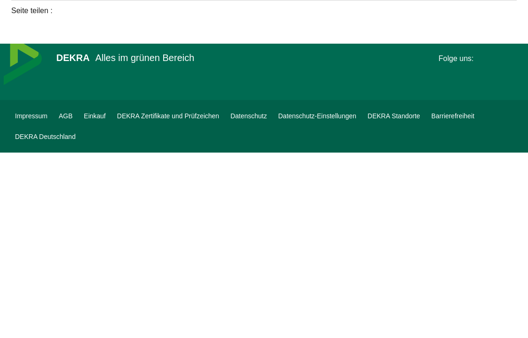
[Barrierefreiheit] (453, 116)
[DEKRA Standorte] (394, 116)
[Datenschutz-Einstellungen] (317, 116)
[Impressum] (31, 116)
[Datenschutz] (248, 116)
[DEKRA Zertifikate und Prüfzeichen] (168, 116)
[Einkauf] (95, 116)
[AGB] (66, 116)
